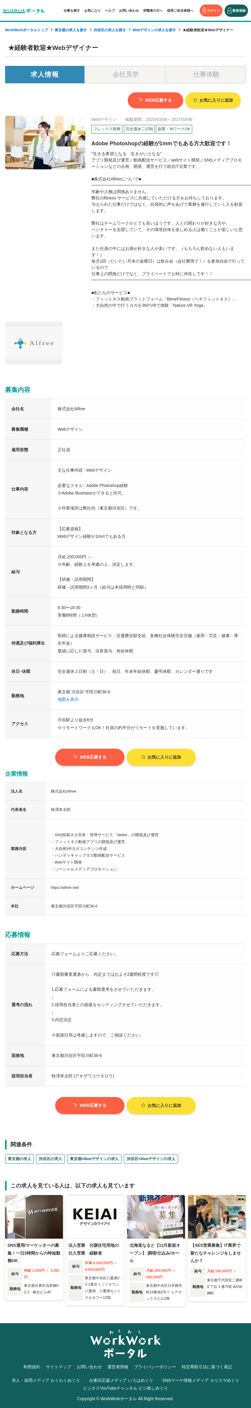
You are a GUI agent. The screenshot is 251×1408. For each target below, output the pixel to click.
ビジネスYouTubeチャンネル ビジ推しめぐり (125, 1387)
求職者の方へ (153, 10)
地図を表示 (68, 698)
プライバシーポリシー (155, 1366)
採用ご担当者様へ (180, 10)
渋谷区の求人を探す (110, 30)
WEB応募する (155, 99)
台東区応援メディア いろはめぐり (121, 1379)
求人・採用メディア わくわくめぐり (46, 1379)
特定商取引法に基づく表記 (207, 1366)
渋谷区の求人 (50, 1158)
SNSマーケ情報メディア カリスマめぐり (200, 1379)
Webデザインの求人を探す (154, 30)
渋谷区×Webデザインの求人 (151, 1158)
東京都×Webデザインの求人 (94, 1158)
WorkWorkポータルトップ (26, 30)
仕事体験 (206, 74)
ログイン (213, 10)
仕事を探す (72, 10)
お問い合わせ (129, 10)
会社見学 (125, 74)
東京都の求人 (19, 1158)
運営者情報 (117, 1366)
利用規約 (31, 1366)
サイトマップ (58, 1366)
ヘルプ (110, 10)
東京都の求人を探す (71, 30)
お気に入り (92, 10)
